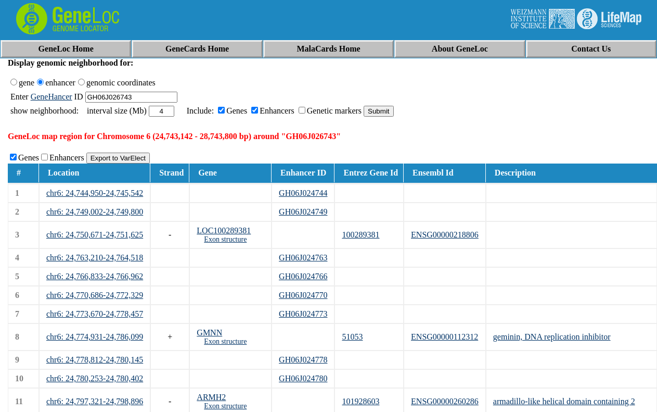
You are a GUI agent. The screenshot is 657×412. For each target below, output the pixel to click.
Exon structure (225, 239)
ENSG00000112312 (444, 336)
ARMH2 (211, 397)
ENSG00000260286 (445, 401)
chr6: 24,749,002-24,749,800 (94, 211)
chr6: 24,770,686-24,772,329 (94, 295)
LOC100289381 (224, 230)
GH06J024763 (303, 257)
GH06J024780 (303, 378)
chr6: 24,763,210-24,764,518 (94, 257)
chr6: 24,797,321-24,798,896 (94, 401)
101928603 (360, 401)
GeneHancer (51, 96)
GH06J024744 (303, 193)
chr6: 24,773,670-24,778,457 (94, 313)
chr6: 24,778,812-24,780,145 (94, 359)
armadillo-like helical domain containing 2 (564, 401)
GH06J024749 (303, 211)
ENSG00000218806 (445, 234)
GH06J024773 (303, 313)
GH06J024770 (303, 295)
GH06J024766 (303, 276)
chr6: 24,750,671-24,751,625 (94, 234)
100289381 (360, 234)
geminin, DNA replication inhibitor (552, 336)
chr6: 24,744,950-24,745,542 (94, 193)
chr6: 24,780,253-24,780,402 (94, 378)
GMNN (209, 332)
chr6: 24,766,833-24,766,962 (94, 276)
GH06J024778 (303, 359)
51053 (352, 336)
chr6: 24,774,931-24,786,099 (94, 336)
